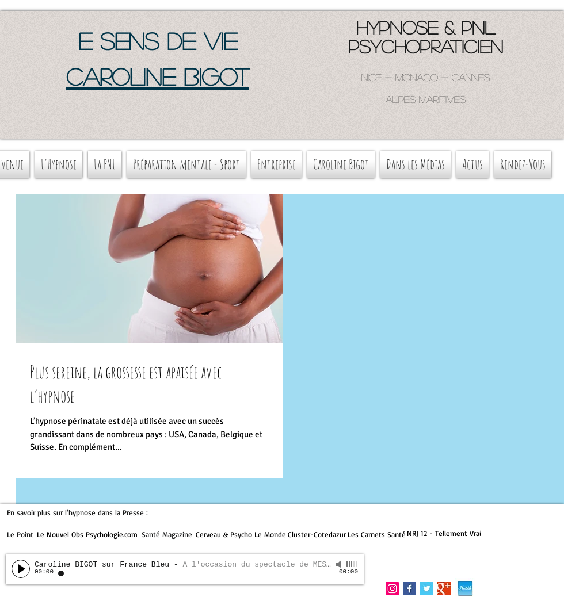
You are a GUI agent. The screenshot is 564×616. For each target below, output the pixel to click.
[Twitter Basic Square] (426, 588)
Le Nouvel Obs (60, 534)
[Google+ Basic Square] (444, 588)
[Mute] (339, 564)
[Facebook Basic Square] (409, 588)
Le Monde (270, 534)
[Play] (21, 569)
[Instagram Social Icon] (392, 588)
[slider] (352, 564)
